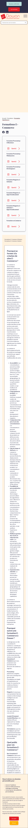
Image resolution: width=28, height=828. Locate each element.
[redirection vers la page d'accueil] (10, 19)
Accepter (14, 818)
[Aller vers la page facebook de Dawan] (3, 132)
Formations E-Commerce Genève (12, 241)
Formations (10, 118)
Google (20, 800)
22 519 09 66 (14, 9)
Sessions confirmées (14, 4)
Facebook (5, 802)
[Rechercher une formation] (12, 22)
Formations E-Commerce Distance (13, 239)
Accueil (4, 118)
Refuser (14, 823)
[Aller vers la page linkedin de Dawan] (7, 132)
